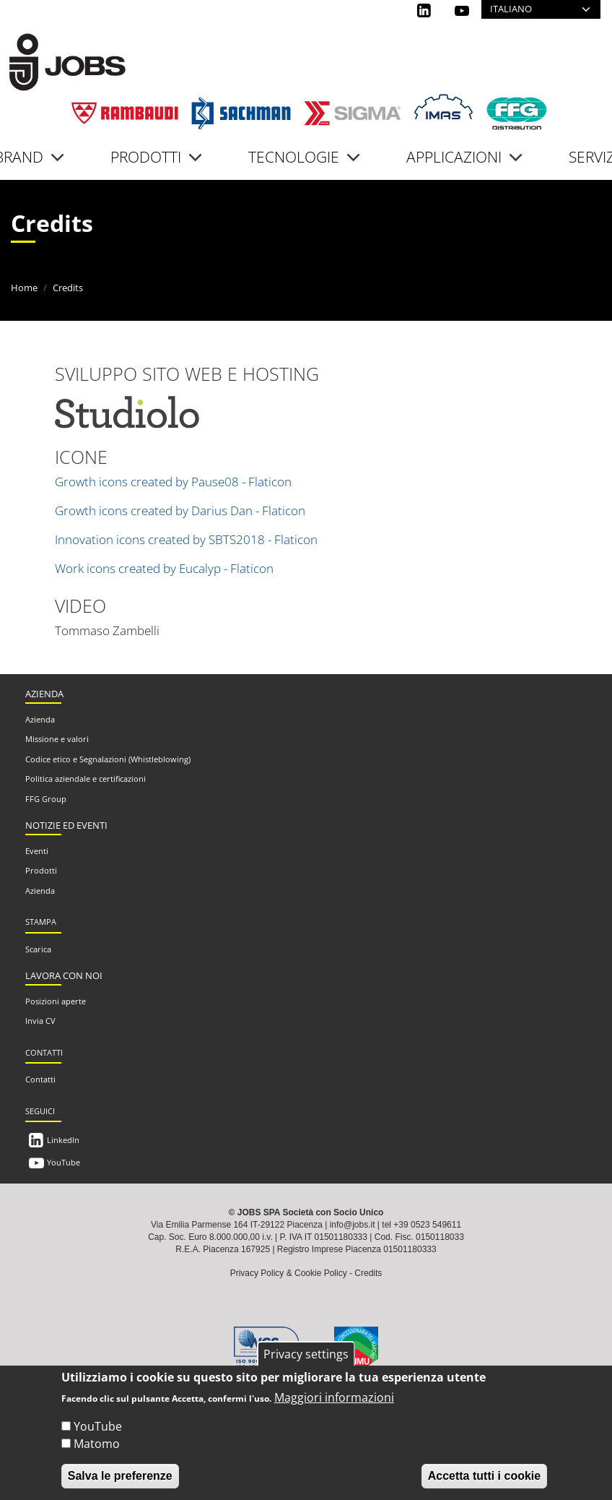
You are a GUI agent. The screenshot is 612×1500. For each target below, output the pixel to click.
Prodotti (41, 870)
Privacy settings (306, 1354)
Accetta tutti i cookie (484, 1476)
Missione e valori (57, 738)
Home (24, 287)
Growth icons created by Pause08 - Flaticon (173, 481)
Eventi (36, 850)
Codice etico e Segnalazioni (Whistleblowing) (108, 759)
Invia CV (40, 1020)
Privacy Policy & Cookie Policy (288, 1273)
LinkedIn (63, 1139)
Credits (368, 1273)
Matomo (97, 1444)
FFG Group (45, 798)
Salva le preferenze (120, 1476)
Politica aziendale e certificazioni (85, 778)
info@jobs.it (352, 1225)
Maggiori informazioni (334, 1397)
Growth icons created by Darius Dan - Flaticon (180, 510)
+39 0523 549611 (427, 1225)
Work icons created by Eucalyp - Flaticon (164, 568)
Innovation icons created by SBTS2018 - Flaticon (186, 539)
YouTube (63, 1162)
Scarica (38, 949)
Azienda (40, 719)
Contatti (40, 1079)
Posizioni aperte (55, 1001)
